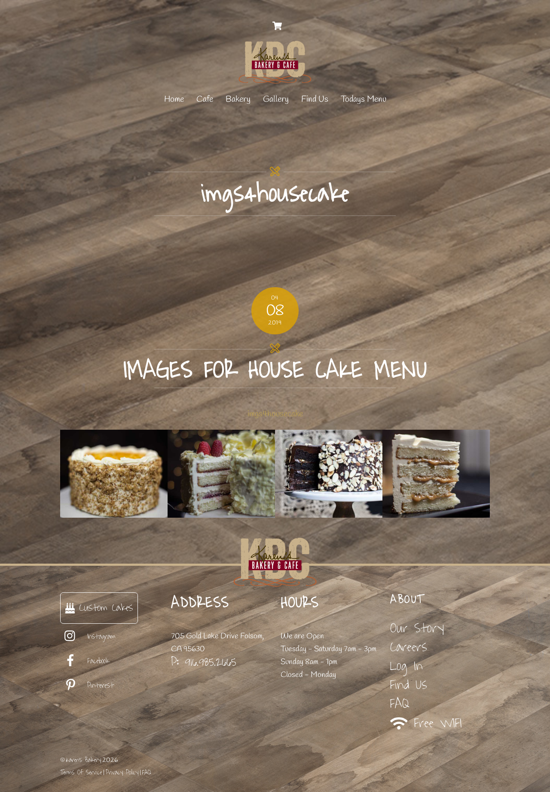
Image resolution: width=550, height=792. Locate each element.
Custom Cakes (99, 607)
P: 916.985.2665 (203, 662)
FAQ (399, 703)
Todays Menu (363, 99)
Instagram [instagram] (88, 636)
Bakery (238, 99)
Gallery (276, 99)
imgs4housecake (275, 414)
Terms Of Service (81, 772)
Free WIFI (426, 723)
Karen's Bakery (83, 760)
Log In (406, 666)
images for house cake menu (275, 370)
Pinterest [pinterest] (87, 685)
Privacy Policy (122, 772)
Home (174, 99)
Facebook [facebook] (84, 661)
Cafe (204, 99)
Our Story (417, 628)
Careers (408, 647)
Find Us (314, 99)
